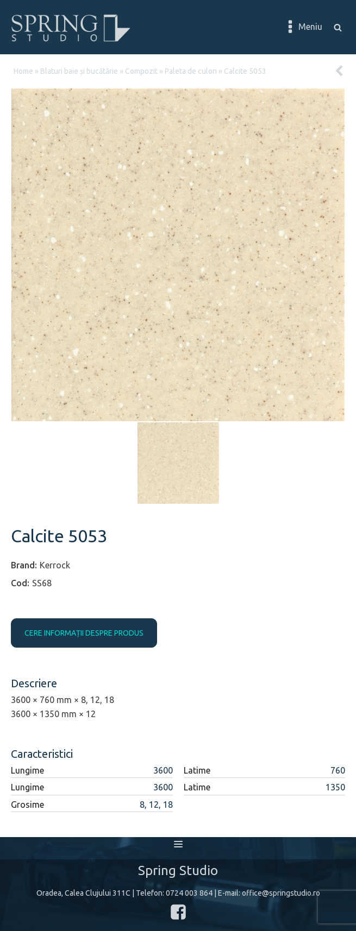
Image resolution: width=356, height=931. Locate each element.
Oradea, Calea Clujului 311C (83, 893)
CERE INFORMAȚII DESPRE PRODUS (83, 633)
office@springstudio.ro (281, 893)
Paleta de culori (191, 71)
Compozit (141, 71)
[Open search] (337, 27)
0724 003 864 (189, 893)
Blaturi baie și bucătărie (79, 71)
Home (23, 71)
